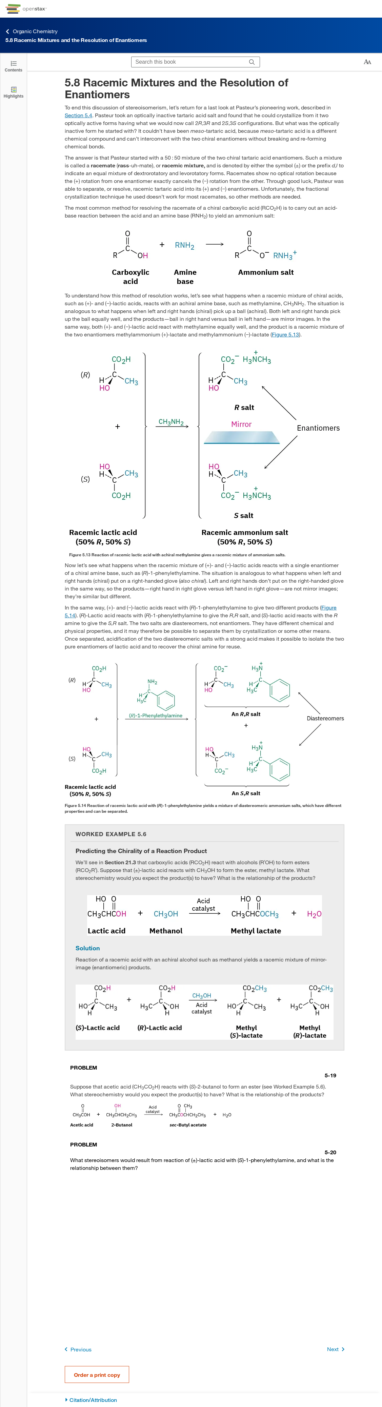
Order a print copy (97, 1374)
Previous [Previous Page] (77, 1349)
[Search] (252, 62)
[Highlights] (13, 92)
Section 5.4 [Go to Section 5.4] (78, 115)
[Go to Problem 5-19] (203, 1071)
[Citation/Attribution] (204, 1400)
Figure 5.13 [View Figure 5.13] (285, 334)
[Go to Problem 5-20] (203, 1148)
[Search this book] (188, 62)
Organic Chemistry (31, 31)
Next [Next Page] (337, 1349)
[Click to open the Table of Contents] (13, 66)
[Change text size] (367, 62)
